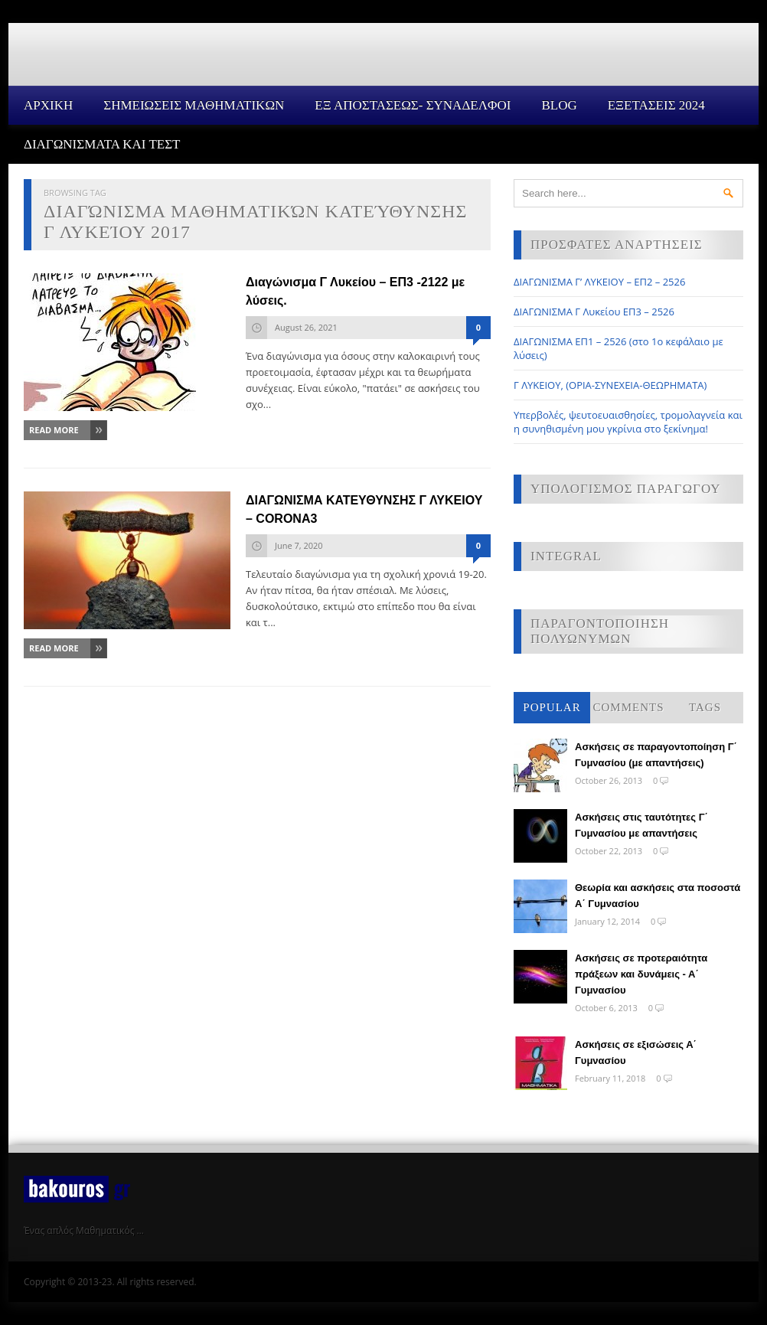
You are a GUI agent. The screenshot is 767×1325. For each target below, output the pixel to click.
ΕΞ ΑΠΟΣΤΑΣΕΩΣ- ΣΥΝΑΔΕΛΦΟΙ (413, 105)
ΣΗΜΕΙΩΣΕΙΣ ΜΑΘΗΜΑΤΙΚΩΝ (193, 105)
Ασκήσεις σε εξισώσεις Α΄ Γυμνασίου (636, 1052)
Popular (551, 707)
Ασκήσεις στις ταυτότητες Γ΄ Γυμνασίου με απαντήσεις (641, 825)
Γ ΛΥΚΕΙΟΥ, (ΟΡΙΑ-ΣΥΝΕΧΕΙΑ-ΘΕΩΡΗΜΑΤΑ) (610, 385)
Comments (628, 707)
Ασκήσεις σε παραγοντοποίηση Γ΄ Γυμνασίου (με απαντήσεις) (656, 755)
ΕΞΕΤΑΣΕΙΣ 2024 (656, 105)
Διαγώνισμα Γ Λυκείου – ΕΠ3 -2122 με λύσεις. (355, 291)
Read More (54, 430)
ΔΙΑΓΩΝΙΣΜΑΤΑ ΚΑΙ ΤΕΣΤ (102, 144)
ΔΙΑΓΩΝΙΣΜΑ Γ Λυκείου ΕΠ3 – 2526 (594, 311)
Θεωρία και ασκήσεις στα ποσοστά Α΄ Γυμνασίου (657, 895)
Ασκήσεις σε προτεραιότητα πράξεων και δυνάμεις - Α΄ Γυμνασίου (641, 974)
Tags (705, 707)
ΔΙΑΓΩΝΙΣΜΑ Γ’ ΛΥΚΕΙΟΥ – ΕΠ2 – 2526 (599, 282)
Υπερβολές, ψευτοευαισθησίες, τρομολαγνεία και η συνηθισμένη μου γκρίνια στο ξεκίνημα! (628, 422)
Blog (558, 105)
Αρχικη (48, 105)
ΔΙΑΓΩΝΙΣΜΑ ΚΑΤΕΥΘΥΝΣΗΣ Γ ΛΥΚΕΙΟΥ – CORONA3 (364, 509)
